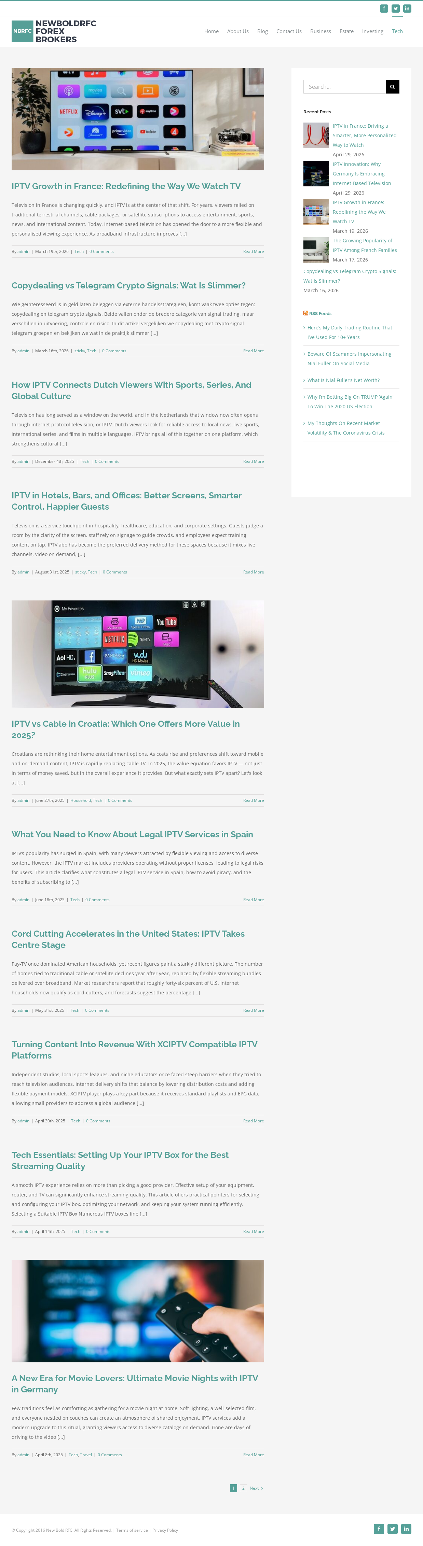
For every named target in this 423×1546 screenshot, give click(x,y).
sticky (79, 351)
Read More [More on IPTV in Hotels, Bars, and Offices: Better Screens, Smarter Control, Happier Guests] (253, 572)
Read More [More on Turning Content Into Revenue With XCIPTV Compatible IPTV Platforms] (253, 1121)
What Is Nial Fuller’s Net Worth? (344, 380)
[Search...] (344, 87)
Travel (86, 1455)
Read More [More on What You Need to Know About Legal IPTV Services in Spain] (253, 900)
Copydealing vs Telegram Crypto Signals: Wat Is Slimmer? (129, 285)
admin (23, 251)
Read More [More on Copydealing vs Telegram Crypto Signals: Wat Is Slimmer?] (253, 351)
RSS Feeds (320, 313)
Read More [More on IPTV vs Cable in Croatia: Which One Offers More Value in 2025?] (253, 800)
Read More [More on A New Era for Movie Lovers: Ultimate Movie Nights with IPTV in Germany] (253, 1455)
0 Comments (102, 251)
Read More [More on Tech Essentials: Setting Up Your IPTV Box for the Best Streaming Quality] (253, 1231)
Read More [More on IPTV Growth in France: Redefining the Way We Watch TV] (253, 251)
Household (80, 800)
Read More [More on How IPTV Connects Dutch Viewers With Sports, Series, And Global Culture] (253, 461)
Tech (79, 251)
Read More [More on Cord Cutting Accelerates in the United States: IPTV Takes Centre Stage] (253, 1010)
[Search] (392, 87)
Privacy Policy (165, 1530)
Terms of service (132, 1530)
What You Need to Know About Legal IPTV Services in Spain (132, 834)
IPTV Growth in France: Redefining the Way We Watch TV (126, 186)
